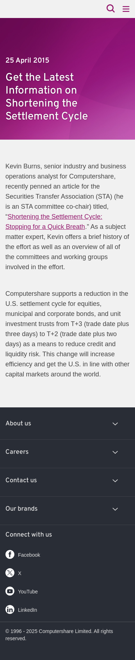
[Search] (110, 9)
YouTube (21, 590)
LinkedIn (21, 608)
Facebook (22, 553)
